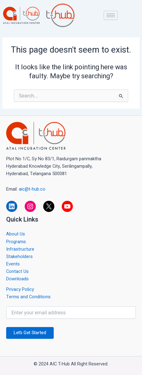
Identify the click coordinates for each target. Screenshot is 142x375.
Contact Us (17, 271)
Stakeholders (19, 256)
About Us (15, 234)
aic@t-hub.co (32, 189)
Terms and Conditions (28, 297)
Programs (16, 242)
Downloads (17, 279)
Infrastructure (20, 249)
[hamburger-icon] (111, 15)
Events (13, 264)
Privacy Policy (20, 289)
